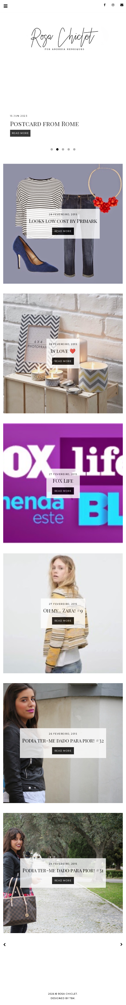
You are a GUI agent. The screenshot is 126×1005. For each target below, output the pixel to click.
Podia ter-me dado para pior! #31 (63, 870)
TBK (72, 998)
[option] (63, 103)
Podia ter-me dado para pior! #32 (63, 740)
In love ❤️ (63, 350)
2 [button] (58, 150)
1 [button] (52, 150)
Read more (63, 231)
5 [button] (75, 150)
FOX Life (63, 480)
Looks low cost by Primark (63, 220)
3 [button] (63, 150)
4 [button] (69, 150)
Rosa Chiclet (67, 993)
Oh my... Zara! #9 (63, 610)
